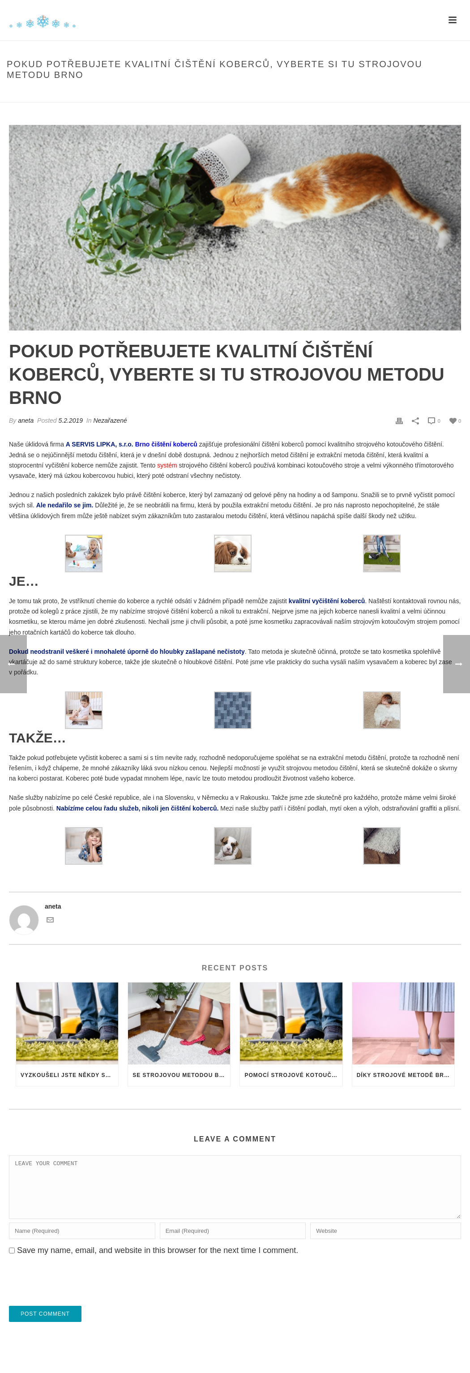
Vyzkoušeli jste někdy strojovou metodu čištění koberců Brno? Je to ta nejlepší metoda (69, 1075)
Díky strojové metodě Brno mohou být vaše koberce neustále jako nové (405, 1075)
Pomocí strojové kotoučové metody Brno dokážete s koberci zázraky (293, 1075)
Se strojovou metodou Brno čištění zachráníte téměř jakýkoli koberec (181, 1075)
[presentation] (77, 1294)
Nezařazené (110, 420)
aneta (26, 420)
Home (191, 93)
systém (167, 465)
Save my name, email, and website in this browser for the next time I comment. (157, 1261)
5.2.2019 (71, 420)
